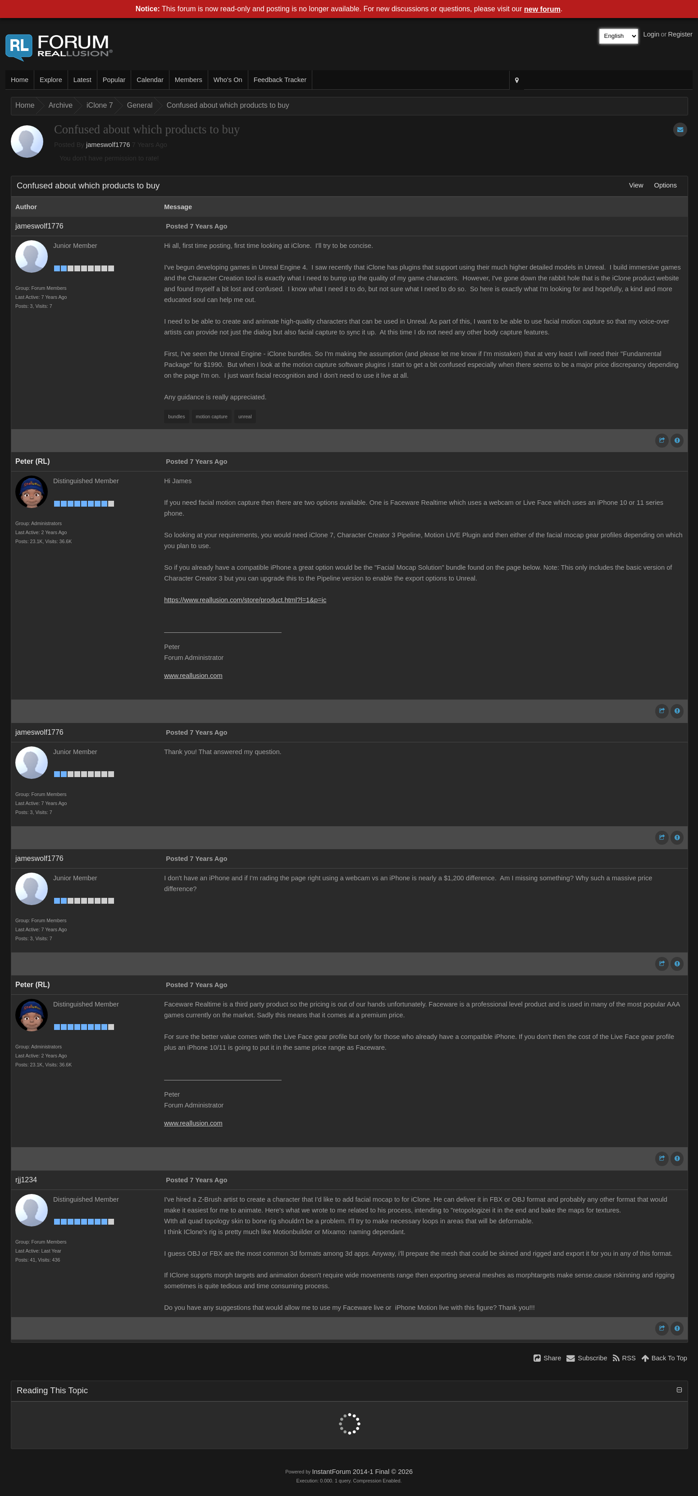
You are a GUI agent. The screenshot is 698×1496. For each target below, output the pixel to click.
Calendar (150, 79)
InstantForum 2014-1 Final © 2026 (362, 1471)
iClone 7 (100, 105)
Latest (82, 79)
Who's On (228, 79)
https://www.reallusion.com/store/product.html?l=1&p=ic (245, 600)
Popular (114, 79)
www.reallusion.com (193, 675)
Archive (61, 105)
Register (680, 34)
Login (651, 34)
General (140, 105)
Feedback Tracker (280, 79)
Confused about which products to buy (228, 105)
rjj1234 (26, 1180)
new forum (542, 9)
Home (19, 79)
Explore (51, 79)
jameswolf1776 (108, 144)
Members (188, 79)
